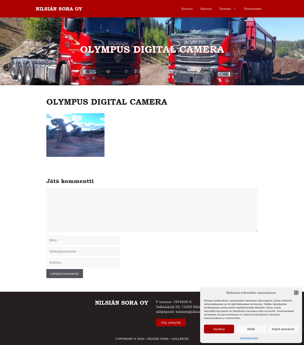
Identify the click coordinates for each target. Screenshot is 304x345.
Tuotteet (229, 9)
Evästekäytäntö (249, 338)
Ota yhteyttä (171, 322)
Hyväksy (219, 329)
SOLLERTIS (180, 338)
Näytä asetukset (283, 329)
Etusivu (187, 8)
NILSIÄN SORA (157, 338)
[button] (296, 293)
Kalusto (206, 8)
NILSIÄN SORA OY (59, 9)
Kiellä (251, 329)
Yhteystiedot (253, 8)
